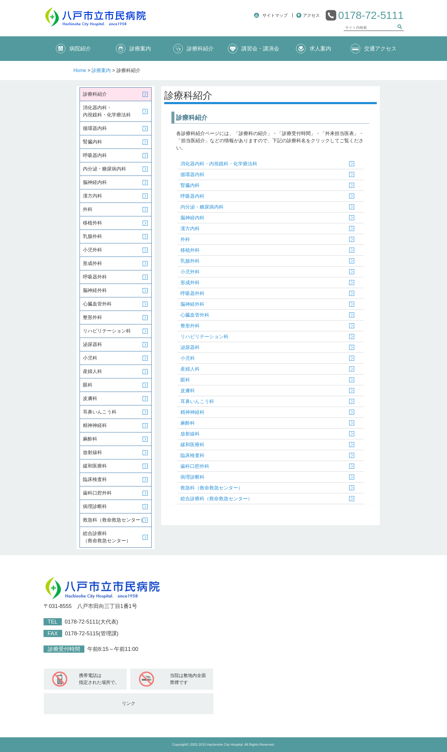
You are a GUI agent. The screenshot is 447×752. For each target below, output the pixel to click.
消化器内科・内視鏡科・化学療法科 (218, 163)
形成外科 (190, 282)
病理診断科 (192, 477)
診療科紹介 (193, 48)
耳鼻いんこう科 (197, 401)
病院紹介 (73, 48)
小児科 (187, 358)
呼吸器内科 (192, 196)
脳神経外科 (192, 304)
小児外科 (190, 271)
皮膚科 (187, 390)
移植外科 (190, 250)
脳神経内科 (192, 217)
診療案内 (133, 48)
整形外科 (190, 325)
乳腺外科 (190, 260)
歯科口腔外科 (194, 466)
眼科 (185, 379)
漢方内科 (190, 228)
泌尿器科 (190, 347)
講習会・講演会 (253, 48)
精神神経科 (192, 412)
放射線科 (190, 433)
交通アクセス (374, 48)
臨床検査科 (192, 455)
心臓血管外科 (194, 314)
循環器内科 (192, 174)
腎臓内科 (190, 185)
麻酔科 (187, 423)
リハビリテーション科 (204, 336)
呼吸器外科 (192, 293)
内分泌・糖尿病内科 (202, 206)
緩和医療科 (192, 444)
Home (80, 70)
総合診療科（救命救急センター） (216, 498)
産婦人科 (190, 368)
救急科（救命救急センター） (211, 487)
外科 (185, 239)
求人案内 (313, 48)
